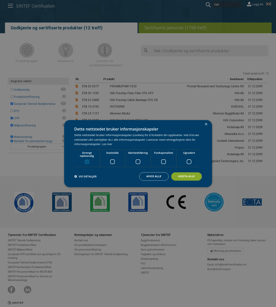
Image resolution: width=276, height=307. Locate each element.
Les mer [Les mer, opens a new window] (107, 144)
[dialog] (138, 153)
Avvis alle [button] (153, 176)
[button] (85, 176)
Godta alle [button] (186, 176)
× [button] (206, 124)
